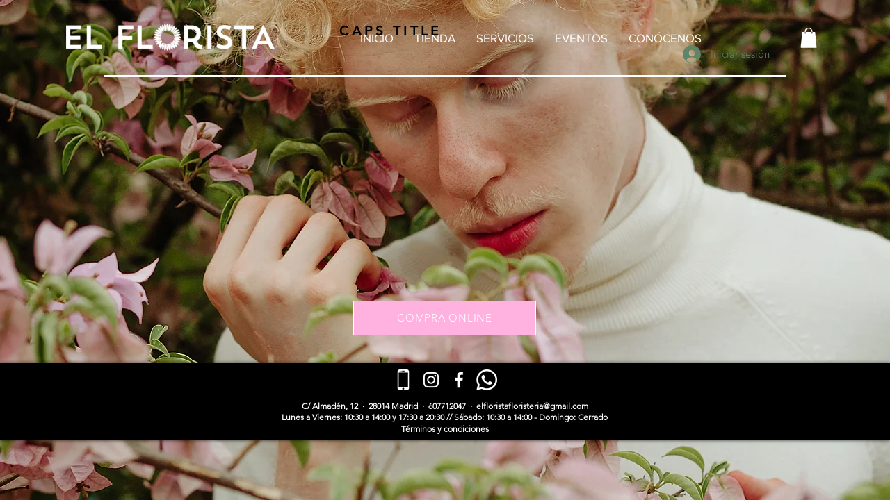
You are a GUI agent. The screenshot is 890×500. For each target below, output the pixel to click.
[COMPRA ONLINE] (444, 318)
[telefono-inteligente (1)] (403, 379)
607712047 (447, 406)
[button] (808, 38)
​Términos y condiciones (445, 429)
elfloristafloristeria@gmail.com (532, 406)
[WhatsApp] (486, 379)
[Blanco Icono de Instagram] (431, 379)
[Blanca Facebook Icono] (458, 379)
